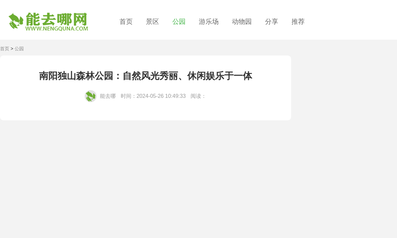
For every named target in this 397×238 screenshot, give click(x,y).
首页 (126, 21)
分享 (271, 21)
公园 (179, 21)
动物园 (242, 21)
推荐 (298, 21)
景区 (152, 21)
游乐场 (209, 21)
